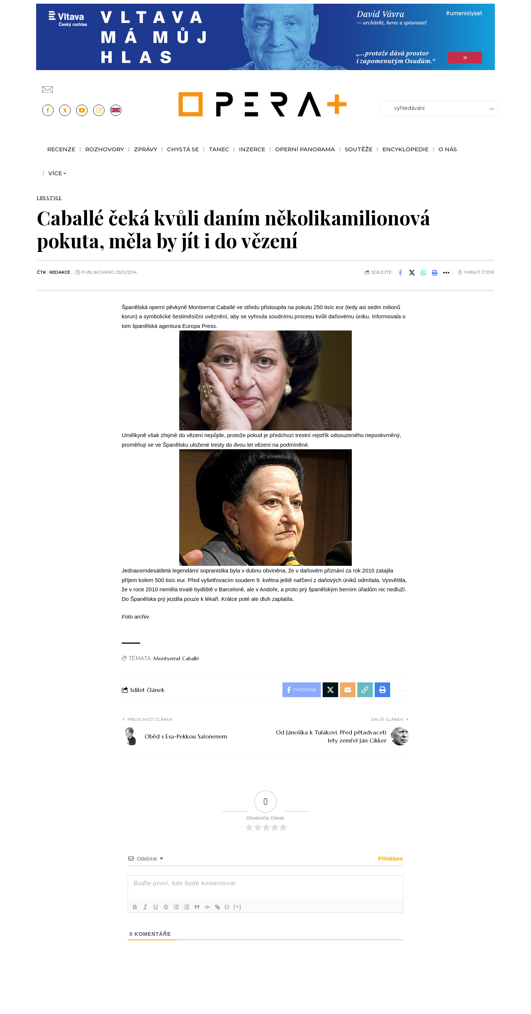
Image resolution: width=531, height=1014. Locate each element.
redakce (59, 272)
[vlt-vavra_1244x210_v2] (265, 36)
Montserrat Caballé (176, 658)
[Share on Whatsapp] (423, 272)
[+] (237, 906)
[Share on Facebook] (400, 272)
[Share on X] (412, 272)
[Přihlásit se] (493, 86)
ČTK (41, 272)
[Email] (347, 689)
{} (227, 906)
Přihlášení (389, 859)
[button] (435, 272)
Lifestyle (49, 198)
